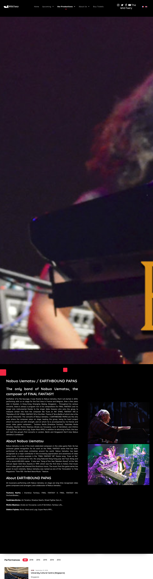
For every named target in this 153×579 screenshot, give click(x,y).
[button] (147, 196)
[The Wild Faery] (128, 7)
